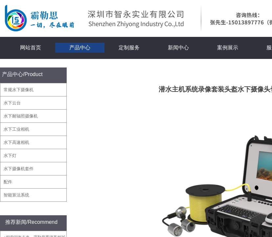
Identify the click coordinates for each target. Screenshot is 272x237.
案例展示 (227, 47)
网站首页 (30, 47)
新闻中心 (178, 47)
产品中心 (79, 47)
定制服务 (129, 47)
